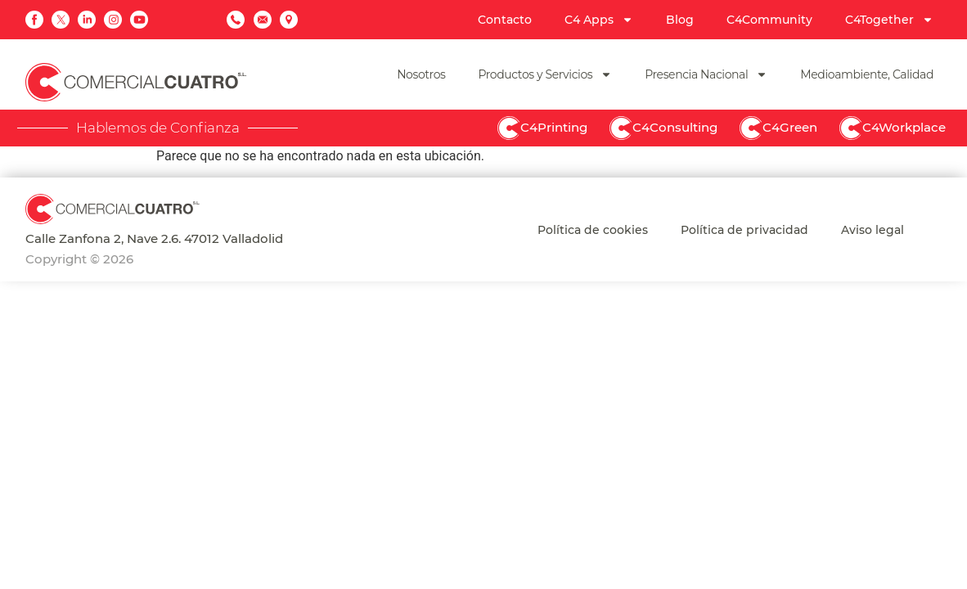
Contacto (505, 19)
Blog (680, 19)
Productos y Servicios (545, 74)
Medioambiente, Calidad (866, 74)
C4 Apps (598, 19)
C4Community (769, 19)
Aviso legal (872, 230)
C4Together (889, 19)
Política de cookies (592, 230)
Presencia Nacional (706, 74)
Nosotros (421, 74)
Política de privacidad (744, 230)
